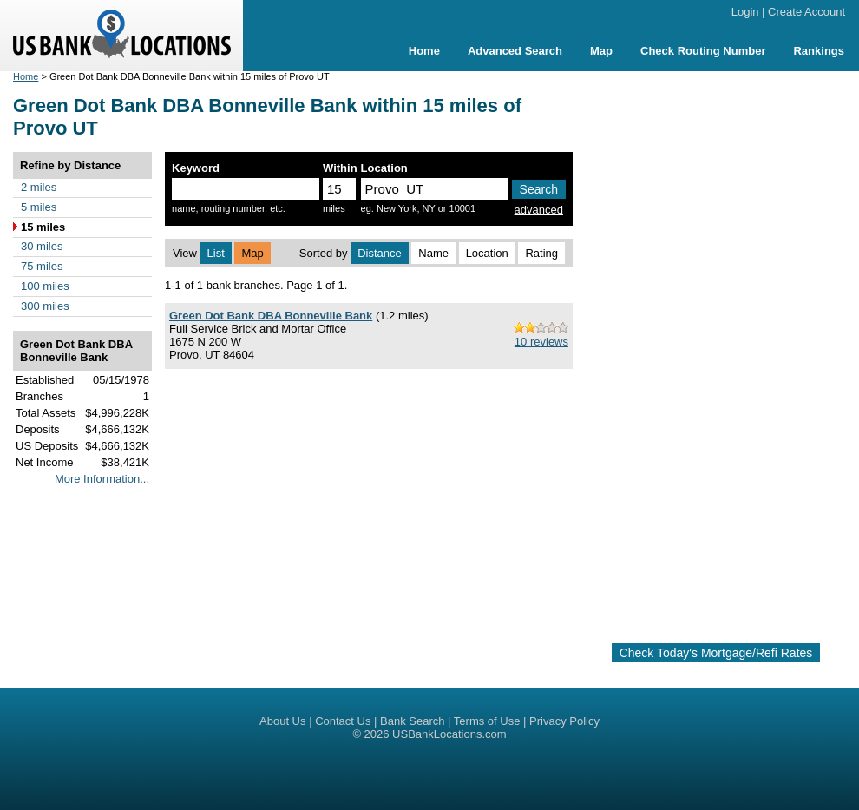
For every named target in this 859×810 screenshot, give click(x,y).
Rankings (818, 50)
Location (487, 253)
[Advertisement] (716, 349)
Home (424, 50)
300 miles (45, 306)
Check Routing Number (702, 50)
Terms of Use (487, 721)
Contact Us (342, 721)
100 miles (45, 286)
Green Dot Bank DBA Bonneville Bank (270, 315)
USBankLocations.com (449, 734)
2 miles (38, 187)
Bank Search (412, 721)
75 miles (41, 266)
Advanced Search (515, 50)
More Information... (102, 478)
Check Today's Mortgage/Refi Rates (716, 653)
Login (745, 11)
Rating (541, 253)
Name (433, 253)
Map (601, 50)
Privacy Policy (564, 721)
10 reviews (541, 341)
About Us (282, 721)
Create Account (806, 11)
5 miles (38, 207)
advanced (539, 209)
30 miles (41, 246)
